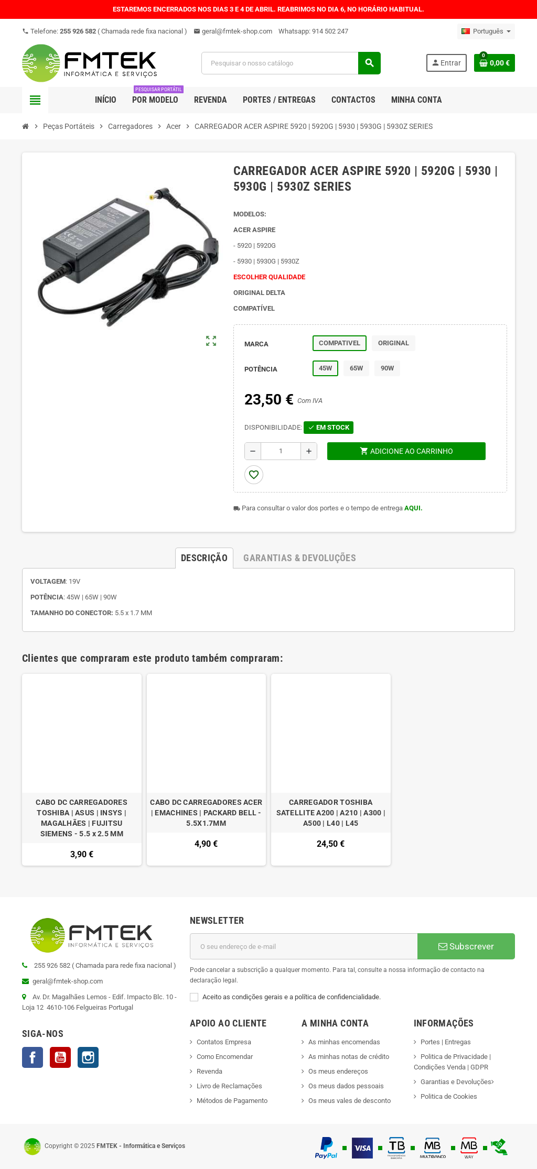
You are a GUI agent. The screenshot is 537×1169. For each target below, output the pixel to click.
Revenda (209, 1071)
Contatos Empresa (224, 1042)
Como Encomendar (225, 1057)
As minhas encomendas (344, 1042)
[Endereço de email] (303, 946)
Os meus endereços (338, 1071)
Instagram (88, 1057)
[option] (81, 770)
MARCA (256, 344)
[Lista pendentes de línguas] (486, 31)
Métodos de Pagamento (232, 1101)
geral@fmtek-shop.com (233, 31)
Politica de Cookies (449, 1096)
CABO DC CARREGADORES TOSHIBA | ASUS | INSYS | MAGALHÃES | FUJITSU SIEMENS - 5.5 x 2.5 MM (81, 818)
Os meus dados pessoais (346, 1086)
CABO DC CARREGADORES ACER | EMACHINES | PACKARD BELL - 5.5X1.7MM (206, 812)
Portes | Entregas (446, 1042)
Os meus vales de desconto (349, 1101)
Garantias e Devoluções (456, 1082)
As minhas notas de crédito (348, 1057)
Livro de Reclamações (229, 1086)
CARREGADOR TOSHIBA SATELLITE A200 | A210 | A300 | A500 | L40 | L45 (330, 812)
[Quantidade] (281, 451)
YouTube (60, 1057)
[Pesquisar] (290, 63)
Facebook (32, 1057)
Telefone (104, 31)
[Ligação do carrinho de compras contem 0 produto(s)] (494, 63)
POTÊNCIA (260, 369)
